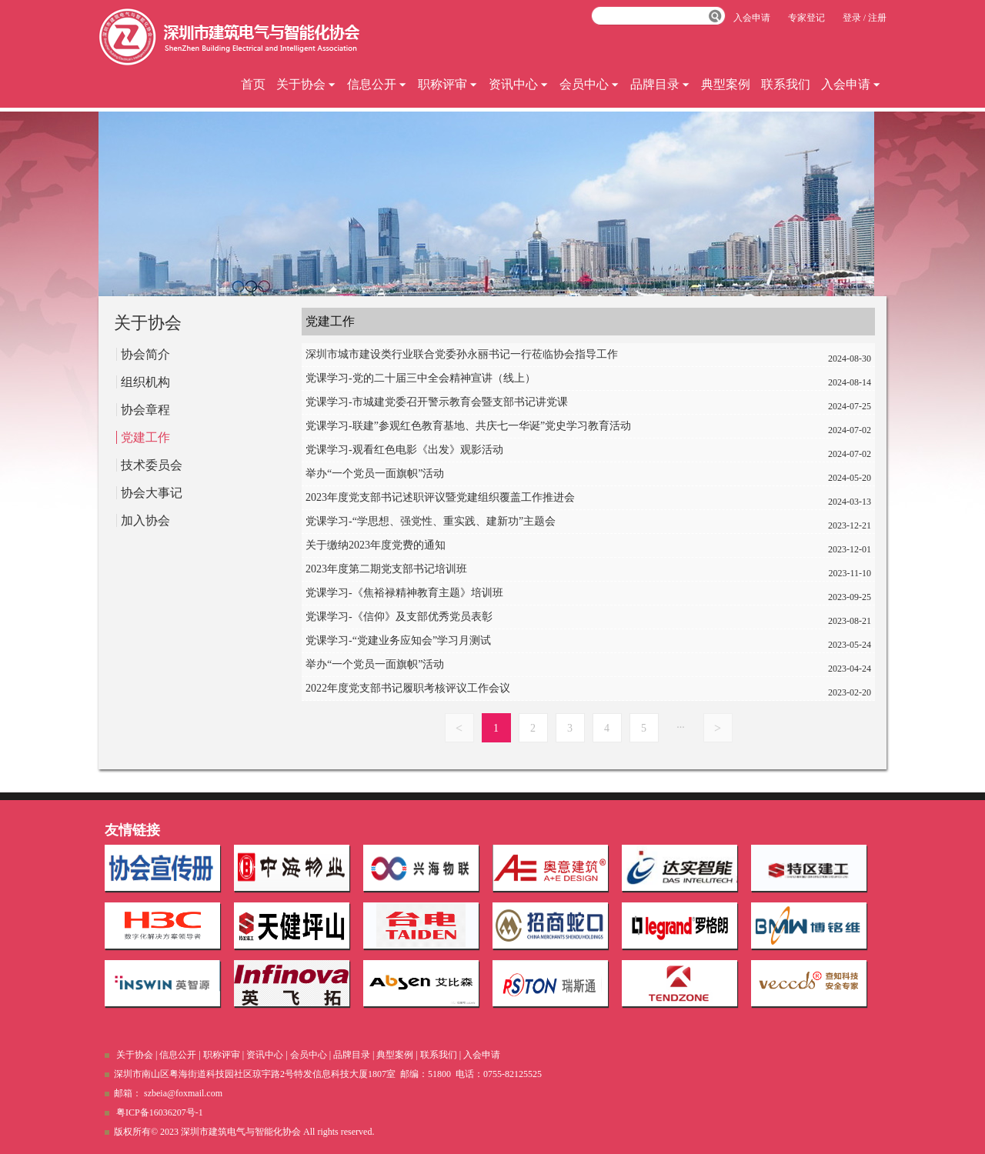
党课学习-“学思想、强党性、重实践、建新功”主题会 (529, 523)
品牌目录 (660, 84)
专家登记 (806, 17)
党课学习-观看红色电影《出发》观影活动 (529, 452)
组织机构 (145, 382)
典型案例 (725, 84)
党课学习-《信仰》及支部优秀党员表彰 (529, 619)
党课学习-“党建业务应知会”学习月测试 (529, 642)
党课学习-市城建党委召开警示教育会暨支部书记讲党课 (529, 404)
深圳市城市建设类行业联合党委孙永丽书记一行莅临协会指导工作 (529, 356)
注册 (877, 17)
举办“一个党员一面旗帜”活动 (529, 475)
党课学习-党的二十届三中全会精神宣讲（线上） (529, 380)
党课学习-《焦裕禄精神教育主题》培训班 (529, 595)
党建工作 (145, 437)
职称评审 (448, 84)
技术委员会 (151, 465)
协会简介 (145, 354)
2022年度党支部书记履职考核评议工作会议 (529, 690)
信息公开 (377, 84)
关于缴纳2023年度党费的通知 (529, 547)
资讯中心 (519, 84)
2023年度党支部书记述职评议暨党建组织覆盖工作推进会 (529, 499)
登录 (852, 17)
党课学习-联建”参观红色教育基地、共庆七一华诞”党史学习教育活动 (529, 428)
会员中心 (589, 84)
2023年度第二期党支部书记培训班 (529, 571)
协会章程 (145, 409)
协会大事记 (151, 492)
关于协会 (306, 84)
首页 (253, 84)
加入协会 (145, 520)
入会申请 (851, 84)
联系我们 (785, 84)
